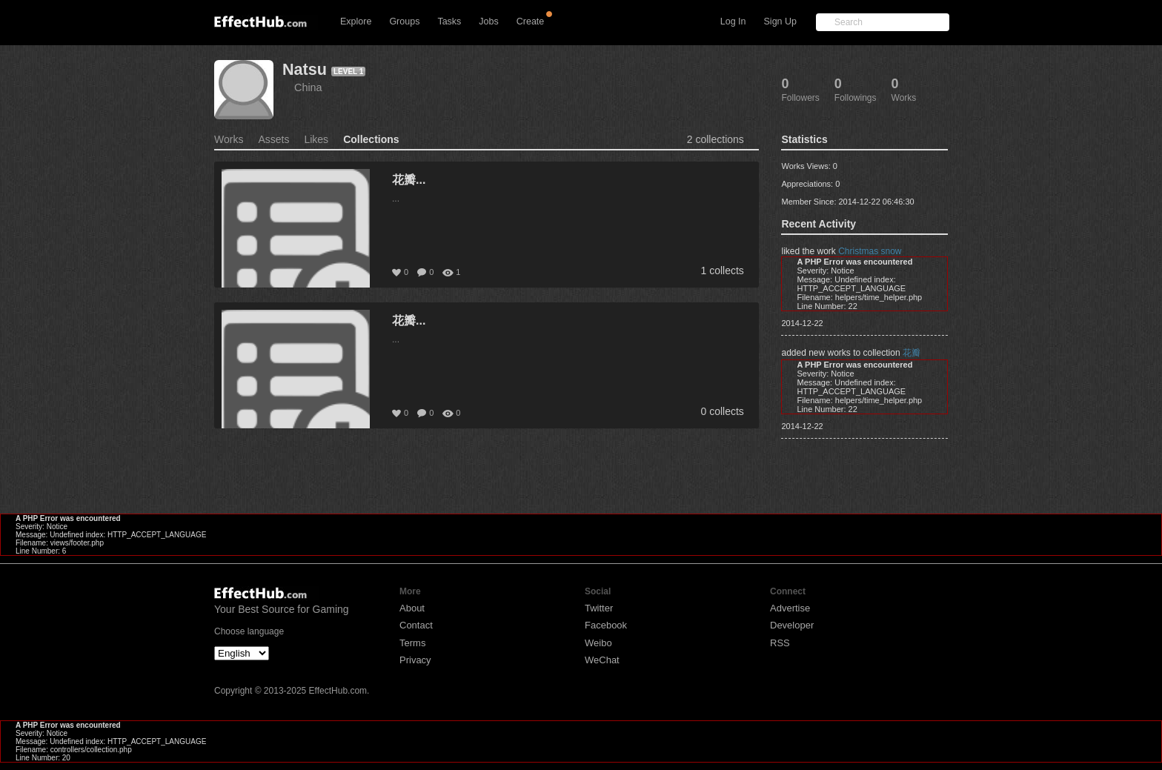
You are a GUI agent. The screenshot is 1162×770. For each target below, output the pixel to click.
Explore (355, 21)
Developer (792, 625)
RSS (780, 642)
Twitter (599, 608)
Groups (404, 21)
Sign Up (780, 21)
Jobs (488, 21)
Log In (733, 21)
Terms (412, 642)
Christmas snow (869, 251)
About (412, 608)
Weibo (598, 642)
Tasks (449, 21)
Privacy (415, 660)
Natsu (304, 69)
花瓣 (911, 353)
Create (531, 21)
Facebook (606, 625)
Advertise (790, 608)
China (308, 87)
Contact (416, 625)
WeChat (602, 660)
